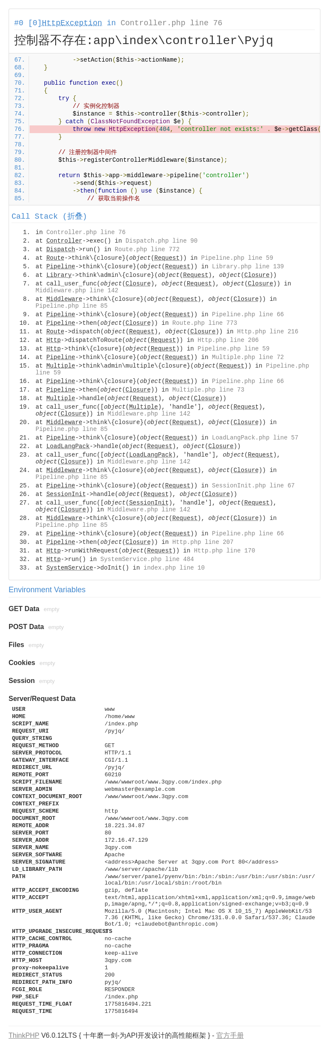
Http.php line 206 (228, 340)
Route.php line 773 (204, 323)
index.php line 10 (174, 567)
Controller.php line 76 (171, 23)
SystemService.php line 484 (147, 559)
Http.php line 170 (224, 550)
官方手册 (230, 1035)
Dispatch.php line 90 (161, 241)
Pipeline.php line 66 (248, 314)
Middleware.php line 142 (77, 290)
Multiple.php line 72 (248, 357)
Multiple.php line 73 (208, 389)
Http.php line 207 (202, 542)
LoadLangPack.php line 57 (255, 437)
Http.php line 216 (268, 331)
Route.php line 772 (147, 249)
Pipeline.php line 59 (237, 258)
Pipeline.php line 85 (72, 306)
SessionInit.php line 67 (253, 485)
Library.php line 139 (248, 266)
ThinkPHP (24, 1035)
